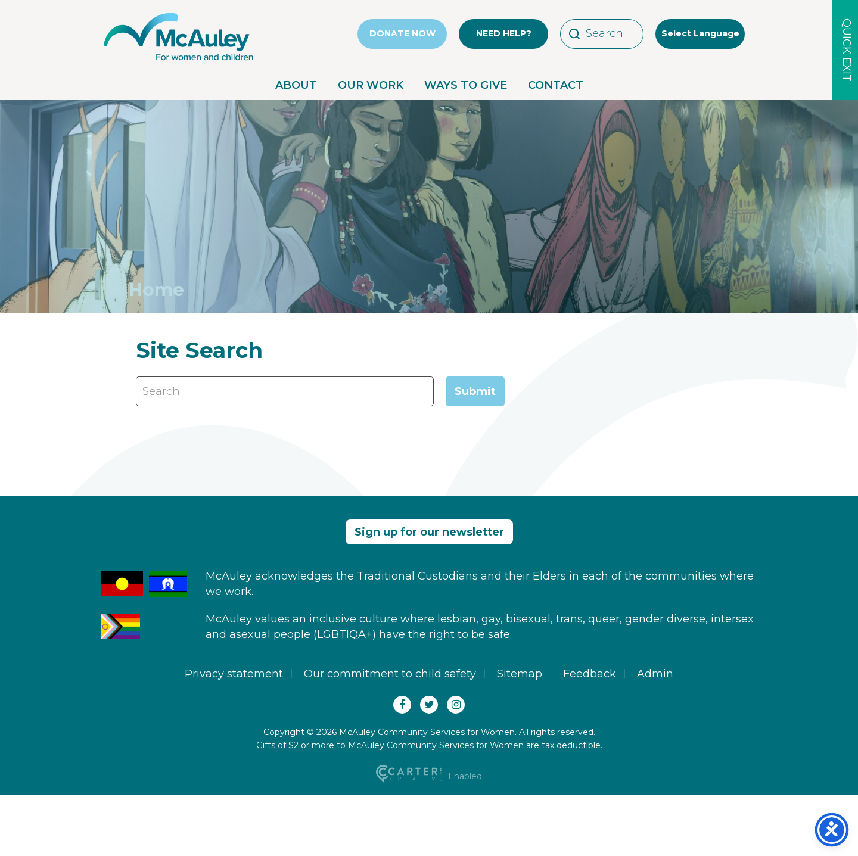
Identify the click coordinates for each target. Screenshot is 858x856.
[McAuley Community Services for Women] (178, 60)
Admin (655, 673)
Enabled (429, 776)
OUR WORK (370, 85)
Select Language (700, 33)
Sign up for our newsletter (429, 531)
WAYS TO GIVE (465, 85)
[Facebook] (402, 705)
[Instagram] (456, 705)
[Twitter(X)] (429, 705)
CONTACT (555, 85)
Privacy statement (234, 673)
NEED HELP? (503, 33)
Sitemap (519, 673)
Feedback (589, 673)
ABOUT (296, 85)
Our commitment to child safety (390, 673)
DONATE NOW (402, 33)
